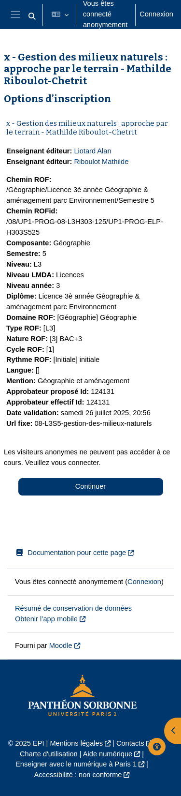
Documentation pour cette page (70, 552)
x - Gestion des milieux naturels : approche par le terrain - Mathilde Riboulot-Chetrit (87, 127)
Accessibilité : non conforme (78, 775)
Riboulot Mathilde (101, 161)
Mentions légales (76, 743)
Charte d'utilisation (49, 754)
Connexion (156, 14)
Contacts (130, 743)
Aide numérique (107, 754)
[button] (32, 16)
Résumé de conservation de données (73, 608)
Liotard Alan (92, 151)
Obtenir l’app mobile (46, 619)
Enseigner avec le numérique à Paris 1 (76, 764)
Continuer (90, 486)
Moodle (60, 645)
